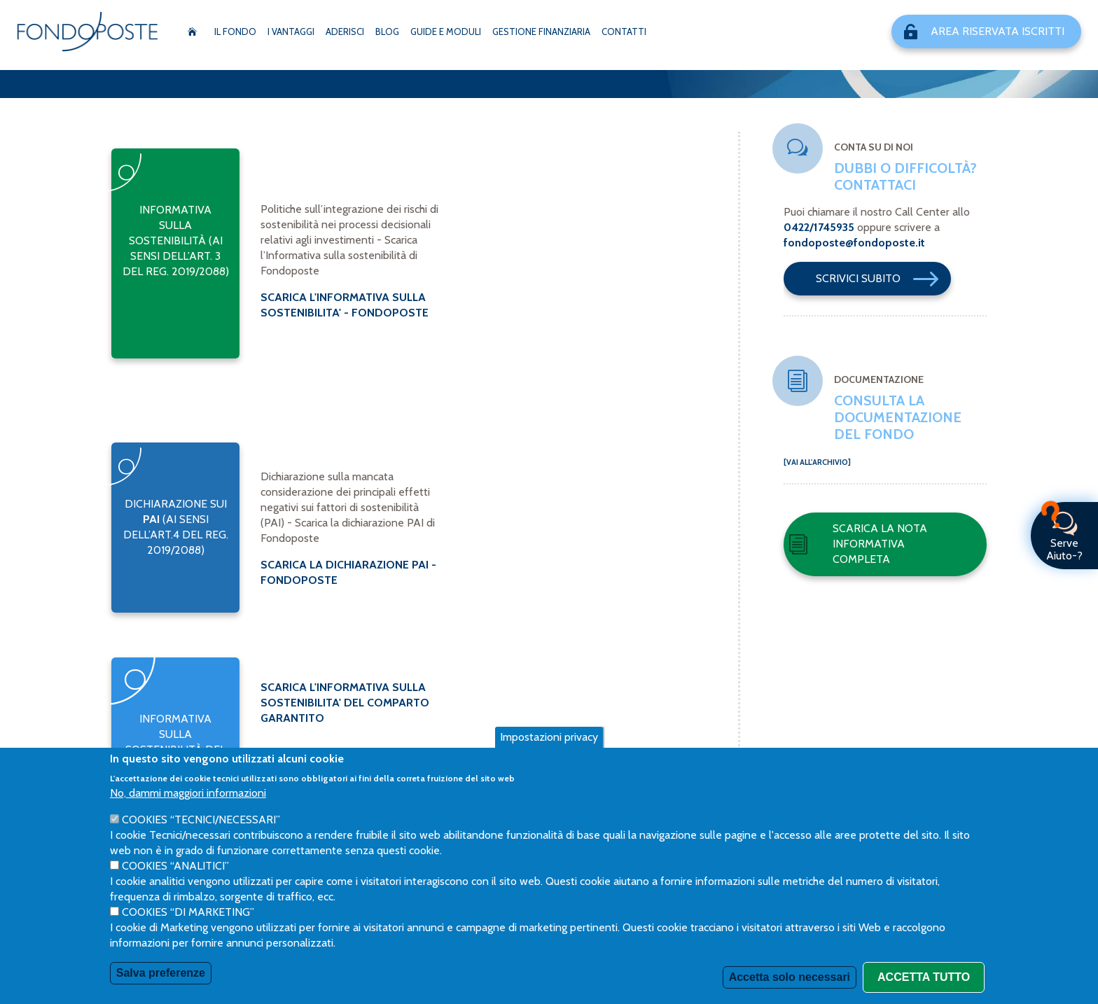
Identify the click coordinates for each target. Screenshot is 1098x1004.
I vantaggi (290, 31)
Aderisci (345, 31)
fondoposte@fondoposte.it (854, 242)
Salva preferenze (160, 973)
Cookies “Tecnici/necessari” (201, 819)
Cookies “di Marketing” (188, 912)
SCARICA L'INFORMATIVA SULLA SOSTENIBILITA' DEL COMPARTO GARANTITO (344, 703)
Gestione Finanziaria (541, 31)
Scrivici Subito (883, 279)
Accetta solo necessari (789, 977)
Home (192, 31)
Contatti (624, 31)
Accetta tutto (923, 977)
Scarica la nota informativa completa (858, 544)
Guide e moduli (445, 31)
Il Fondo (235, 31)
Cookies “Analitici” (175, 865)
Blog (387, 31)
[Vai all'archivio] (817, 462)
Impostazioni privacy (549, 737)
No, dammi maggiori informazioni (188, 793)
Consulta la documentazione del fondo (897, 417)
